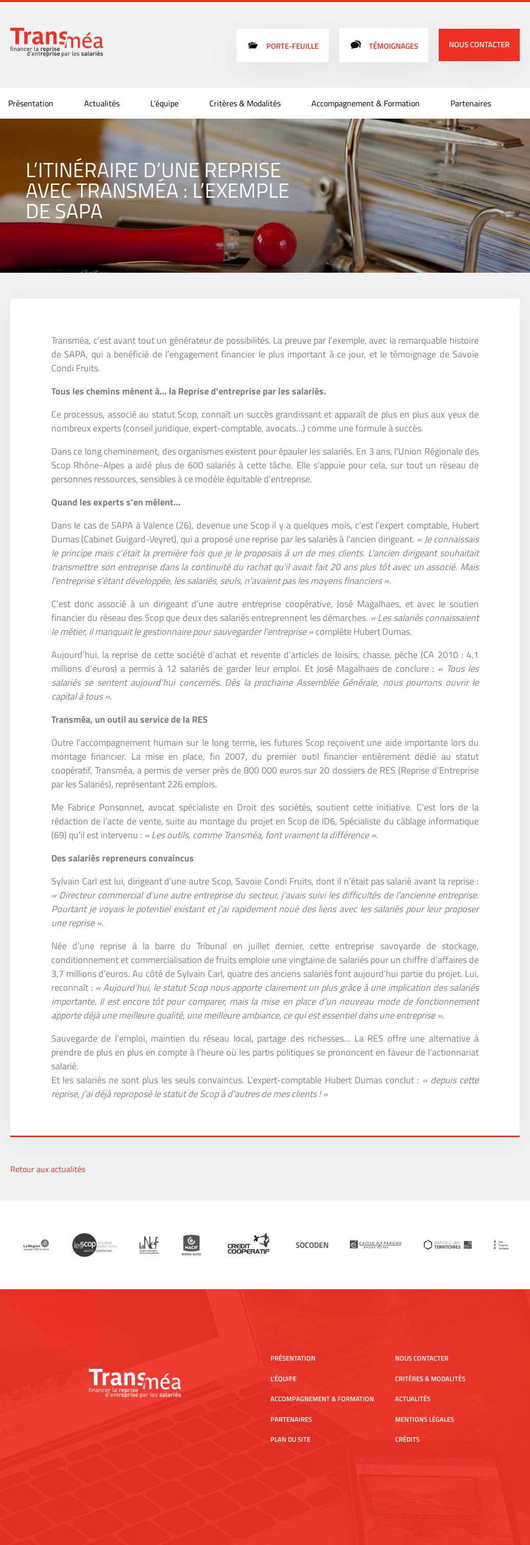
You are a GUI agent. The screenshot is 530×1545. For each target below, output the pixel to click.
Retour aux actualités (47, 1169)
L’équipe (164, 103)
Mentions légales (424, 1419)
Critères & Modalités (245, 103)
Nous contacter (479, 44)
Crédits (407, 1439)
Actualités (102, 103)
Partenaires (470, 103)
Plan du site (290, 1439)
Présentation (30, 103)
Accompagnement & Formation (365, 103)
